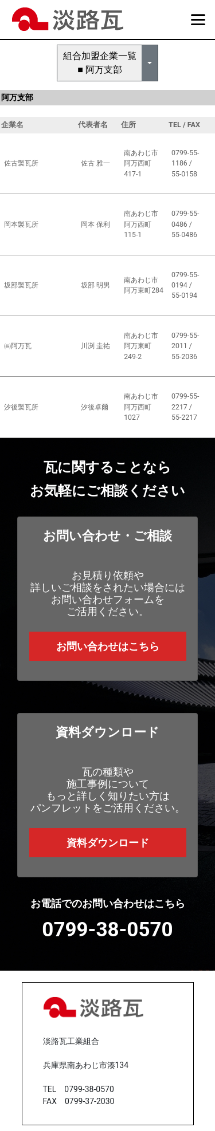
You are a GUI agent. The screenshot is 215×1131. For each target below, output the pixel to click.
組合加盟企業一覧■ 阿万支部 (99, 62)
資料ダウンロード (108, 843)
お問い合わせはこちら (107, 646)
